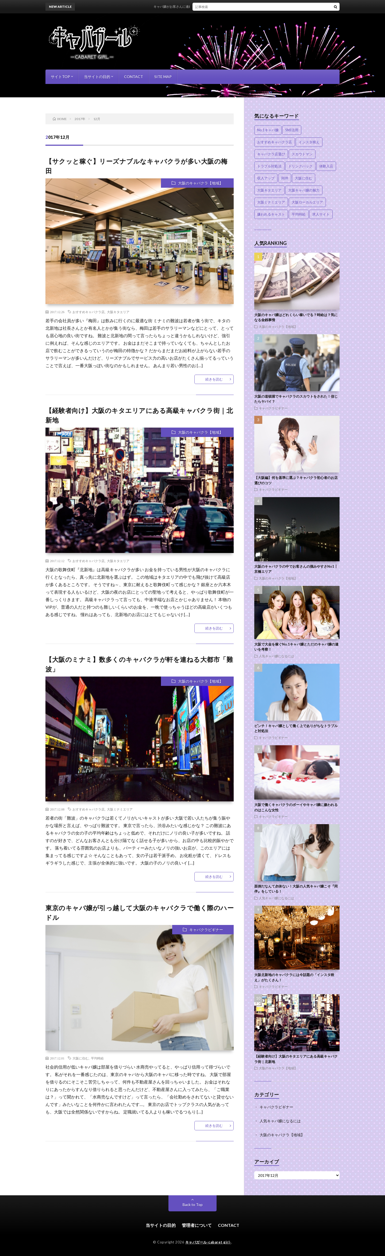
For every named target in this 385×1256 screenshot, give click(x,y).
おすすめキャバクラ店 (88, 311)
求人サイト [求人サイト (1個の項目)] (321, 214)
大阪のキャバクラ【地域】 (200, 183)
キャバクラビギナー (206, 929)
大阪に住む (80, 1058)
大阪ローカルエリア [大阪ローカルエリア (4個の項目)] (307, 202)
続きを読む (214, 379)
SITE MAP (163, 76)
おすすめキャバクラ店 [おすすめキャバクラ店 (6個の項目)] (274, 142)
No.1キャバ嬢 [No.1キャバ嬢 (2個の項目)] (268, 130)
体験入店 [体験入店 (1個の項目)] (326, 166)
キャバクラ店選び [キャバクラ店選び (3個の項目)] (271, 154)
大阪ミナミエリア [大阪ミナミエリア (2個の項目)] (271, 202)
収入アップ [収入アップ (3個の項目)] (266, 178)
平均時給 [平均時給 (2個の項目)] (299, 214)
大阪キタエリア (118, 311)
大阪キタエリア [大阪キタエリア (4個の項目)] (269, 190)
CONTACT (133, 76)
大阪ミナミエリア (120, 809)
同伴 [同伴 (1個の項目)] (284, 178)
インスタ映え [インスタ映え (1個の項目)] (309, 142)
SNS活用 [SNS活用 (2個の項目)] (291, 130)
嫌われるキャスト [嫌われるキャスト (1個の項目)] (271, 214)
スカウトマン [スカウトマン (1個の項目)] (302, 154)
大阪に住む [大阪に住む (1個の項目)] (303, 178)
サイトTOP (60, 76)
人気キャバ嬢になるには (276, 656)
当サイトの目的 (97, 76)
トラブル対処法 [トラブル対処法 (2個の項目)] (269, 166)
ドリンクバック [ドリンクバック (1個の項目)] (300, 166)
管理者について (197, 1225)
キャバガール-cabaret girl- (208, 1242)
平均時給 (97, 1058)
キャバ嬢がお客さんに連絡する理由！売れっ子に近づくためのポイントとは (219, 7)
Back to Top (193, 1204)
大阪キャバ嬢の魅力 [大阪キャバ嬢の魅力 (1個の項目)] (303, 190)
